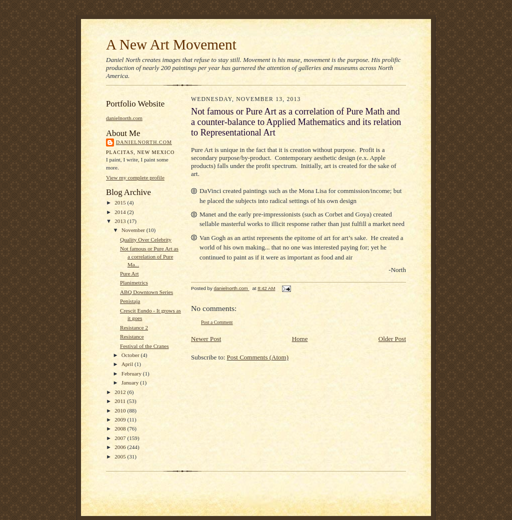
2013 (120, 221)
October (131, 355)
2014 (120, 212)
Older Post (392, 338)
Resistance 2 (134, 327)
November (134, 230)
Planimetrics (134, 283)
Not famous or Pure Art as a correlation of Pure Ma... (149, 256)
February (132, 373)
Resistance (132, 337)
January (131, 383)
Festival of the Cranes (144, 346)
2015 (120, 203)
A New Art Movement (171, 44)
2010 (120, 411)
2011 (120, 401)
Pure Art (129, 273)
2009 (120, 419)
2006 (120, 447)
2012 (120, 392)
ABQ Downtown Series (146, 292)
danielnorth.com (124, 118)
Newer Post (206, 338)
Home (300, 338)
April (128, 364)
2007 (120, 438)
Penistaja (130, 301)
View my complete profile (135, 177)
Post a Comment (217, 322)
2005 (120, 457)
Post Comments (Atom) (258, 357)
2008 (120, 429)
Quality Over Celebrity (146, 239)
